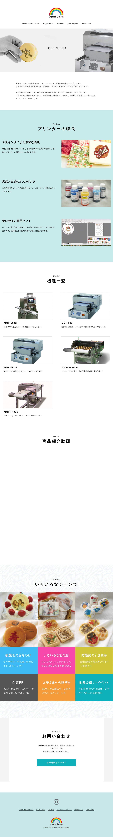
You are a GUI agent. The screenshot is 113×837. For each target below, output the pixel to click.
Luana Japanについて (30, 24)
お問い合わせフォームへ (56, 763)
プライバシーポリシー (64, 810)
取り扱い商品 (48, 24)
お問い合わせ (72, 24)
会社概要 (60, 24)
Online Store (86, 24)
